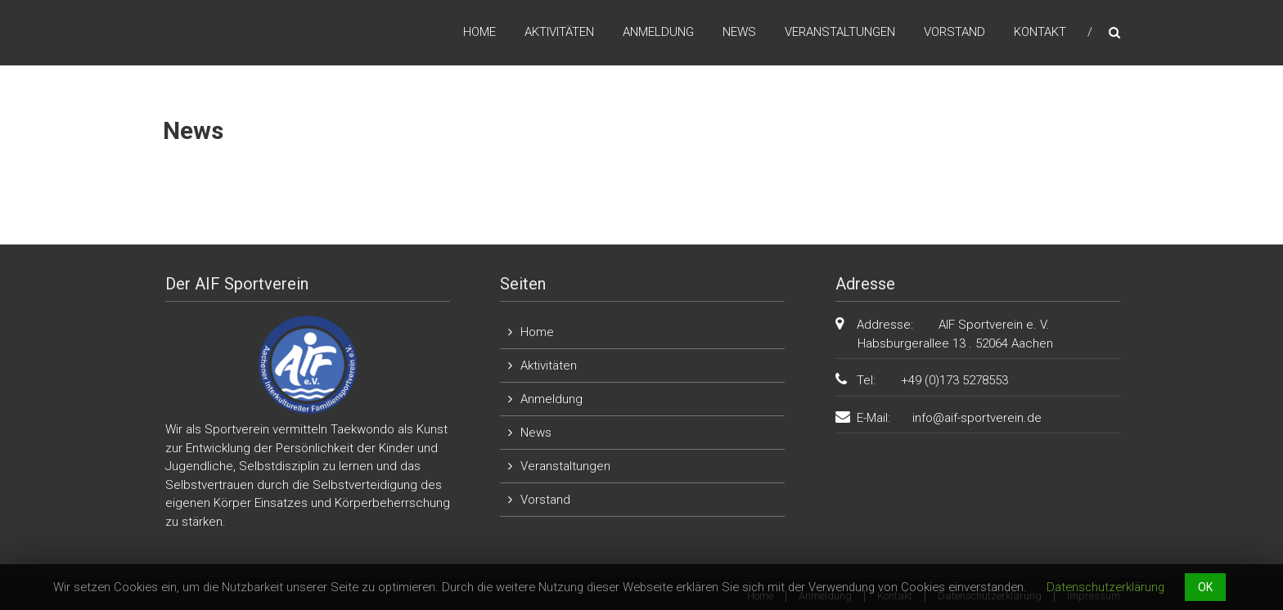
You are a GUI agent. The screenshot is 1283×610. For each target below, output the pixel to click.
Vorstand (954, 32)
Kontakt (1040, 32)
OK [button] (1205, 587)
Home (479, 32)
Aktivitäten (559, 32)
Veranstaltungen (840, 32)
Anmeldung (658, 32)
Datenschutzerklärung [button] (1105, 587)
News (739, 32)
